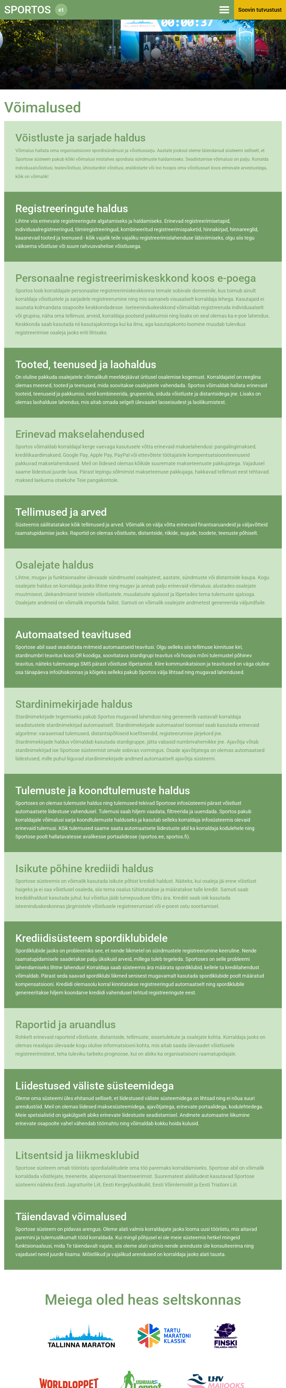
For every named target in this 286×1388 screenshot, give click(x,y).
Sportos (27, 10)
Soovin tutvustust (260, 9)
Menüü (153, 10)
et (61, 9)
